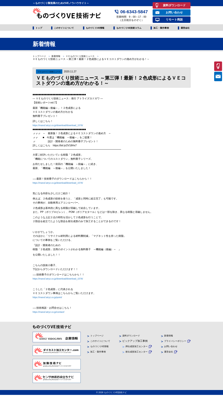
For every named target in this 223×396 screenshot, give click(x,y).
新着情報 (59, 57)
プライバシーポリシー (173, 342)
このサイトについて (63, 28)
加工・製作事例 (161, 28)
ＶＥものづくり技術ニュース (87, 57)
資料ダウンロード (174, 5)
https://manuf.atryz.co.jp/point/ (49, 298)
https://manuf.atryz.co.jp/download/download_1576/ (61, 126)
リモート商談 (174, 19)
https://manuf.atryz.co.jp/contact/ (51, 313)
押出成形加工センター (136, 347)
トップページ (40, 57)
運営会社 (184, 28)
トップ (39, 28)
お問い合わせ (174, 12)
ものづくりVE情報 (94, 28)
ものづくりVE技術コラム (129, 28)
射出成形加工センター (136, 352)
